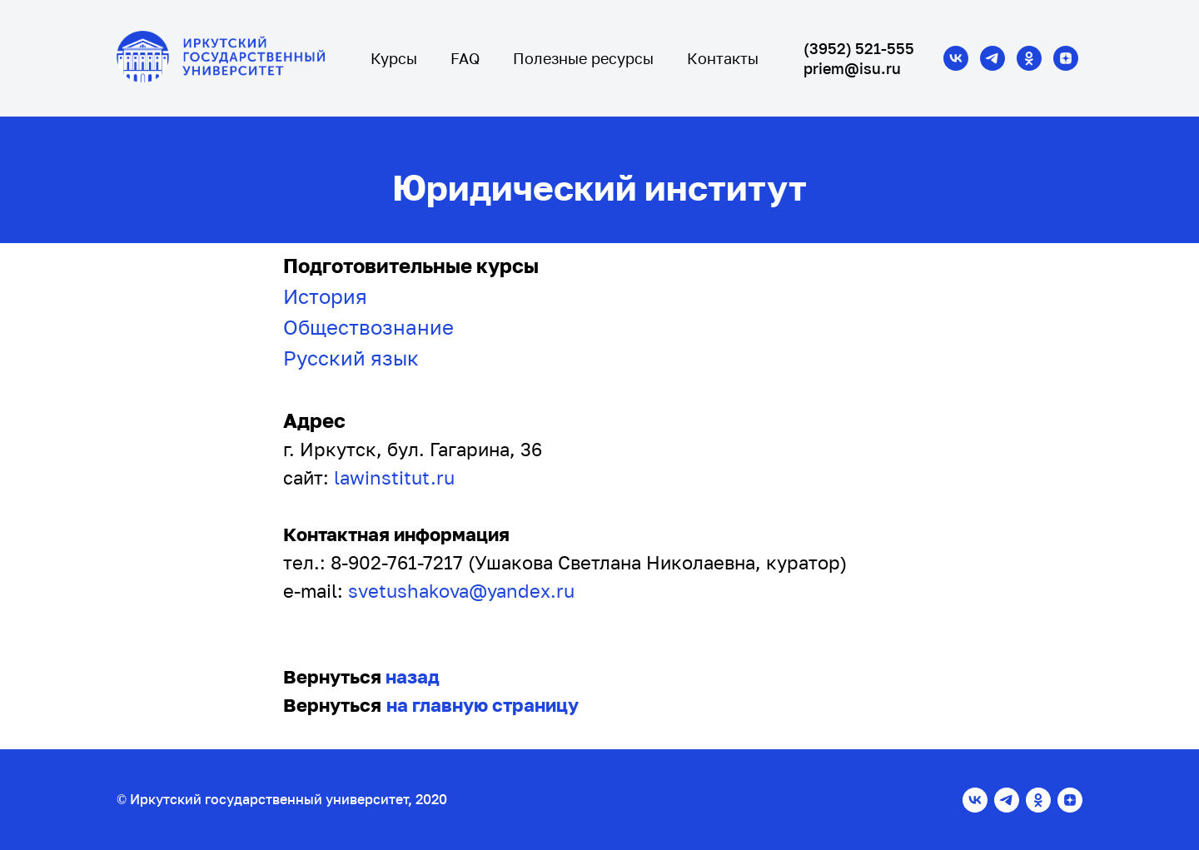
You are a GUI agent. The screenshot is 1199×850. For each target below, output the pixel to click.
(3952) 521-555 (858, 48)
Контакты (723, 58)
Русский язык (351, 357)
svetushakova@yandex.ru (461, 590)
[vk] (955, 58)
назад (413, 676)
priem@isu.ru (852, 68)
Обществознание (368, 327)
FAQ (465, 58)
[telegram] (992, 58)
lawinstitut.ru (394, 477)
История (325, 296)
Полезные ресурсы (583, 58)
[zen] (1065, 58)
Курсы (394, 58)
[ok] (1029, 58)
